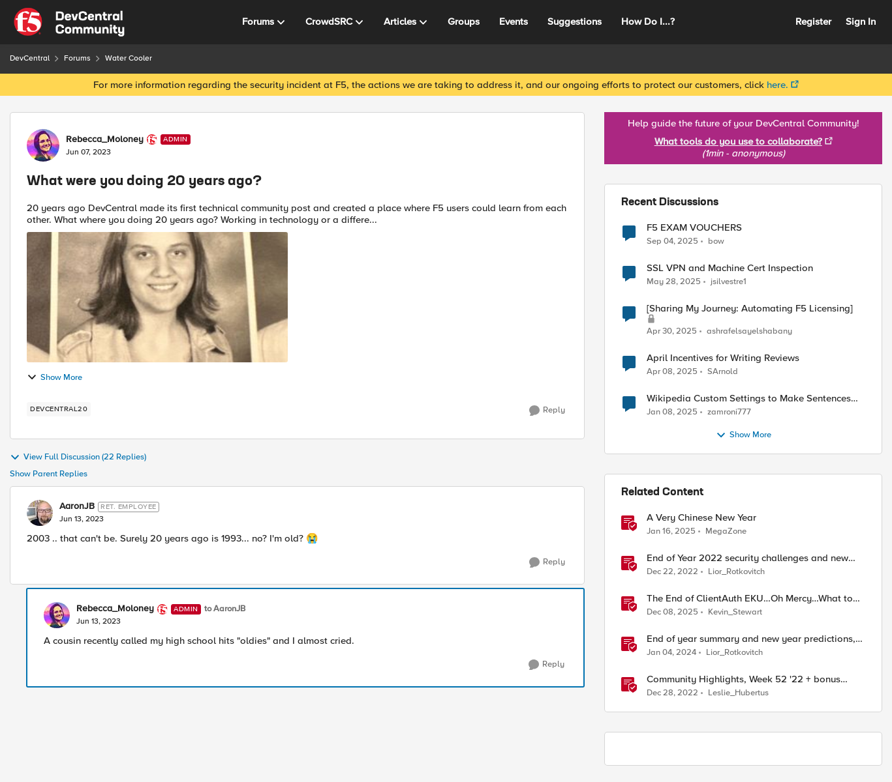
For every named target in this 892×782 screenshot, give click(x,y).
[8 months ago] (672, 612)
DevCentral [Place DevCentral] (30, 58)
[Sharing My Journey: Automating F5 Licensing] (750, 308)
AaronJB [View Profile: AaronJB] (77, 506)
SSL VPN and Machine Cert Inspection (730, 268)
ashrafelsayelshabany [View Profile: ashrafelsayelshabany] (749, 331)
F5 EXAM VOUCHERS (694, 227)
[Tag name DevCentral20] (59, 409)
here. (777, 85)
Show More (54, 377)
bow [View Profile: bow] (716, 241)
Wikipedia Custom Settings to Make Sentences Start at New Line (749, 398)
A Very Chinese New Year (701, 517)
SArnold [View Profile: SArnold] (722, 372)
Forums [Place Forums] (77, 58)
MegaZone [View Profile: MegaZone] (725, 531)
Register (813, 21)
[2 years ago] (674, 282)
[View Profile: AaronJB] (40, 513)
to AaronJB (224, 609)
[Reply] (547, 410)
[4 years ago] (672, 572)
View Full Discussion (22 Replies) (78, 457)
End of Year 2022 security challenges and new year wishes (747, 558)
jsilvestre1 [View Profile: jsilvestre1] (728, 282)
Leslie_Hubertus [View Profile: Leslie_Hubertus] (738, 693)
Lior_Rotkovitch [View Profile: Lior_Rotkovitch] (736, 572)
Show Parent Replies (48, 474)
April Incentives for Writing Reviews (723, 358)
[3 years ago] (671, 653)
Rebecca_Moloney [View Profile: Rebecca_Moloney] (105, 139)
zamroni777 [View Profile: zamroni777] (729, 412)
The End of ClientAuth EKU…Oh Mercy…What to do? (750, 598)
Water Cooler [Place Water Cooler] (128, 58)
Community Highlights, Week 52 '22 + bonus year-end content (743, 679)
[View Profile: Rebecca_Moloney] (43, 145)
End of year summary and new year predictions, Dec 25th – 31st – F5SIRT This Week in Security (751, 638)
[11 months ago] (672, 241)
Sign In (861, 21)
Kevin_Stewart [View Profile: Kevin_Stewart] (735, 612)
